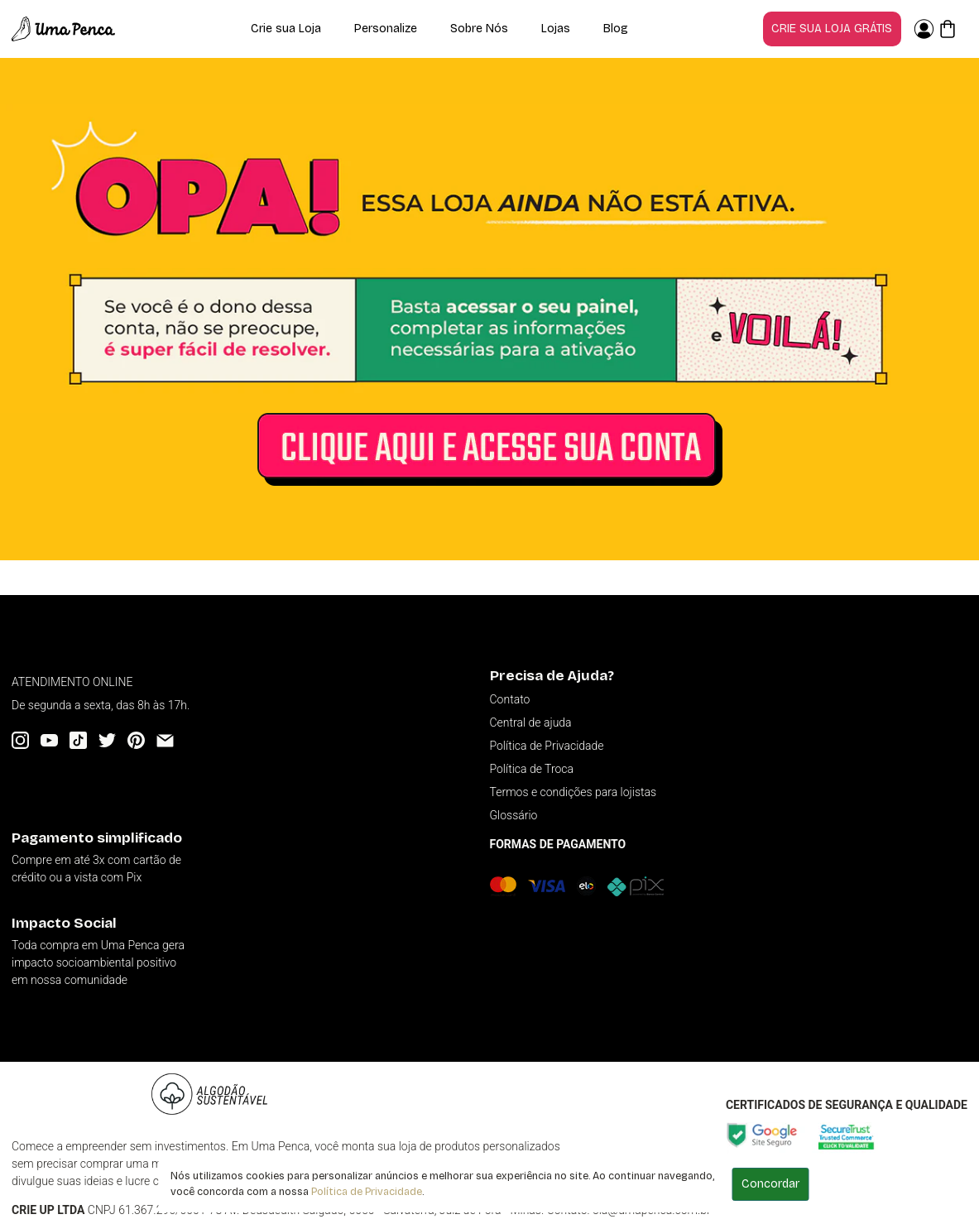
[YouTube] (49, 740)
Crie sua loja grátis (831, 29)
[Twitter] (107, 740)
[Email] (165, 740)
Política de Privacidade (366, 1191)
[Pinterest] (136, 740)
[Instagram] (20, 740)
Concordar (770, 1184)
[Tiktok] (78, 740)
